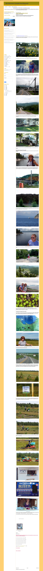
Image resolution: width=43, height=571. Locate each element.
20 (25, 538)
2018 (5, 85)
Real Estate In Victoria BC (7, 70)
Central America (6, 57)
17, (22, 538)
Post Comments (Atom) (22, 569)
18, (23, 538)
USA (4, 65)
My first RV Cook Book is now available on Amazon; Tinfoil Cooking (9, 30)
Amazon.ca (9, 9)
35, (21, 540)
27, (22, 539)
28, (23, 539)
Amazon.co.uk (19, 9)
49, (25, 541)
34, (20, 540)
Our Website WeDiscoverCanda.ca (7, 69)
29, (24, 539)
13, (18, 538)
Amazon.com (12, 9)
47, (23, 541)
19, (24, 538)
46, (22, 541)
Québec (23, 546)
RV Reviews (5, 63)
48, (24, 541)
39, (25, 540)
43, (19, 541)
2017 (5, 86)
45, (21, 541)
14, (19, 538)
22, (17, 539)
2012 (5, 89)
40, (16, 541)
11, (16, 538)
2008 (5, 95)
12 (17, 538)
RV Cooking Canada (11, 13)
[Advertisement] (8, 49)
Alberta (5, 55)
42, (18, 541)
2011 (5, 93)
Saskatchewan (5, 64)
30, (16, 540)
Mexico (5, 59)
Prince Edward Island (6, 62)
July (5, 92)
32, (18, 540)
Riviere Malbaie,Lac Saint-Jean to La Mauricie (19, 530)
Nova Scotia (5, 61)
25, (20, 539)
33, (19, 540)
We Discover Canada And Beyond (17, 3)
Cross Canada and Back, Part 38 (22, 13)
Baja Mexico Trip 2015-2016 (7, 56)
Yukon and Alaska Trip (6, 66)
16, (21, 538)
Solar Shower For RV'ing (7, 41)
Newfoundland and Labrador (7, 60)
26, (21, 539)
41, (17, 541)
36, (22, 540)
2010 (5, 94)
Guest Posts (5, 58)
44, (20, 541)
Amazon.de (15, 9)
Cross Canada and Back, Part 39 (8, 90)
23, (18, 539)
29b (25, 539)
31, (17, 540)
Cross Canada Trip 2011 (19, 546)
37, (23, 540)
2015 (5, 87)
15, (20, 538)
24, (19, 539)
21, (16, 539)
